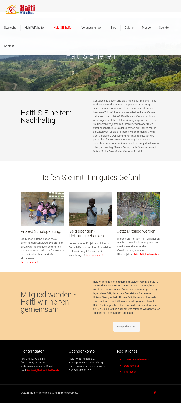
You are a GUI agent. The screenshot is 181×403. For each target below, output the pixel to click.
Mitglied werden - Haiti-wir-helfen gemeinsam (48, 302)
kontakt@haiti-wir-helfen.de (43, 370)
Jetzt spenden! (29, 262)
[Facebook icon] (154, 392)
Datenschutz (131, 365)
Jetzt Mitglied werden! (146, 254)
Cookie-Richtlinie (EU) (137, 359)
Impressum (130, 371)
